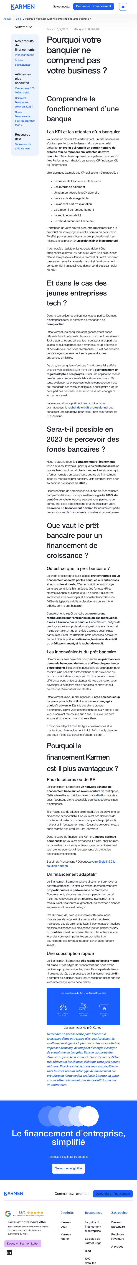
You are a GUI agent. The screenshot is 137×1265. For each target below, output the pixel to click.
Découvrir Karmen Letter (23, 1244)
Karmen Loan (66, 1224)
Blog (18, 19)
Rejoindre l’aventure (117, 1236)
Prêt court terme (24, 55)
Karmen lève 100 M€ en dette (24, 90)
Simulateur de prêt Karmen (23, 146)
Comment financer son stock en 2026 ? (24, 102)
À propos (117, 1247)
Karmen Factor (66, 1236)
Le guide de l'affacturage (93, 1241)
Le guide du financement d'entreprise (93, 1226)
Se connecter (61, 7)
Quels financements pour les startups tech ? (25, 118)
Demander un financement (93, 6)
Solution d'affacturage (23, 63)
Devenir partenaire (118, 1224)
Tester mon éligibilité (68, 1168)
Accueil (7, 19)
